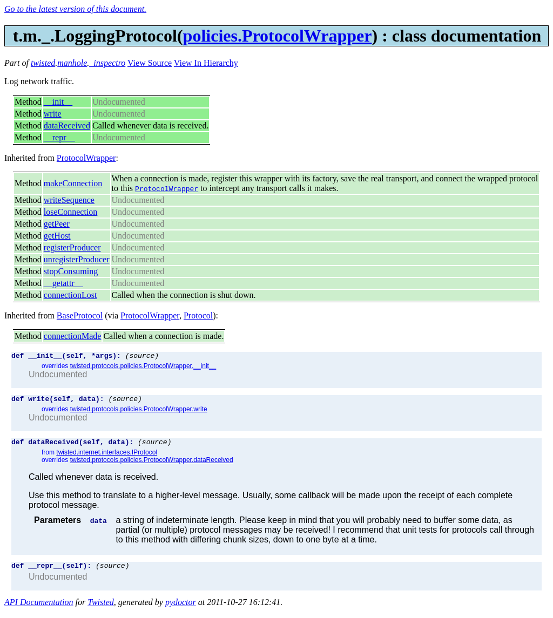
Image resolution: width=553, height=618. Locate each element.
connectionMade (73, 336)
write (53, 113)
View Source (149, 62)
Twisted (100, 608)
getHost (57, 235)
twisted (43, 62)
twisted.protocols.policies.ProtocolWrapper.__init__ (143, 367)
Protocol (198, 315)
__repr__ (59, 137)
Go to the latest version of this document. (75, 8)
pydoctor (180, 608)
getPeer (57, 223)
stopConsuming (71, 271)
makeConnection (73, 183)
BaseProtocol (80, 315)
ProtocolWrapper (86, 157)
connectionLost (70, 295)
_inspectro (107, 62)
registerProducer (72, 247)
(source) (142, 357)
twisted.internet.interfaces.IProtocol (106, 457)
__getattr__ (63, 283)
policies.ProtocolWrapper (277, 35)
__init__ (58, 101)
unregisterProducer (77, 259)
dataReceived (67, 125)
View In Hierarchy (206, 62)
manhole (72, 62)
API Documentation (38, 608)
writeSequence (69, 200)
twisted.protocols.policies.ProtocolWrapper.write (138, 412)
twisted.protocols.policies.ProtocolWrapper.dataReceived (151, 464)
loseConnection (71, 211)
